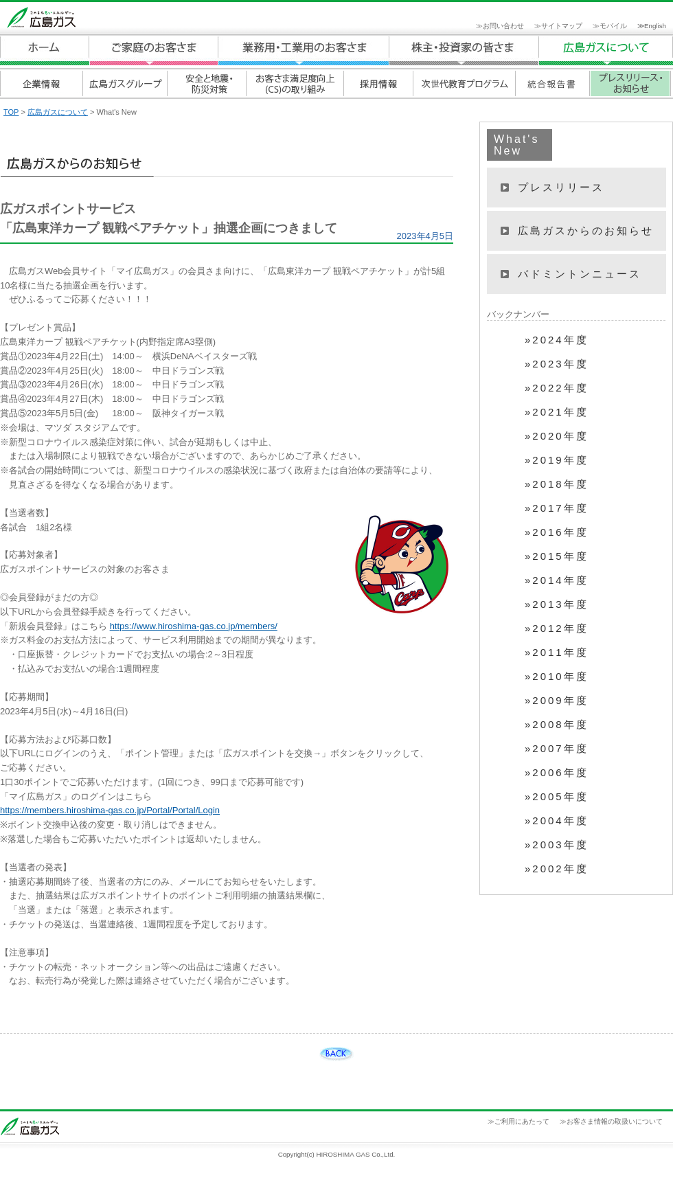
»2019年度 (557, 460)
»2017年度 (557, 508)
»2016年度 (557, 532)
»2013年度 (557, 604)
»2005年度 (557, 796)
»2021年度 (557, 412)
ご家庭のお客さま (153, 50)
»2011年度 (557, 652)
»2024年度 (557, 340)
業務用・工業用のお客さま (303, 50)
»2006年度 (557, 772)
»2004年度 (557, 820)
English (655, 26)
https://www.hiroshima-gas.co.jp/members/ (193, 626)
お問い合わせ (503, 26)
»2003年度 (557, 844)
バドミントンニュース (579, 274)
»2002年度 (557, 868)
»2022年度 (557, 388)
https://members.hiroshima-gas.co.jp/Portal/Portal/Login (110, 810)
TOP (11, 112)
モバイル (613, 26)
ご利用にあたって (521, 1121)
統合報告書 (552, 83)
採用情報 (378, 83)
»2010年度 (557, 676)
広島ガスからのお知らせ (586, 230)
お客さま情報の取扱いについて (615, 1121)
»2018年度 (557, 484)
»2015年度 (557, 556)
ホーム (44, 50)
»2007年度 (557, 748)
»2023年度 (557, 364)
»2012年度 (557, 628)
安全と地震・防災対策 (206, 83)
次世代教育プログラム (464, 83)
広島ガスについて (464, 50)
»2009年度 (557, 700)
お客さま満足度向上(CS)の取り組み (294, 83)
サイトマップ (561, 26)
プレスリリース (561, 187)
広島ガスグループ (124, 83)
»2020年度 (557, 436)
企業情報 (41, 83)
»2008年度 (557, 724)
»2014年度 (557, 580)
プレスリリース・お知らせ (630, 83)
